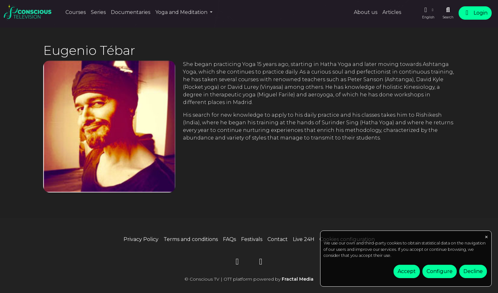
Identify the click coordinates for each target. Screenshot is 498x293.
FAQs (229, 239)
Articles (391, 12)
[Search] (448, 13)
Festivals (251, 239)
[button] (428, 13)
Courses (75, 12)
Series (98, 12)
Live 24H (303, 239)
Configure (440, 271)
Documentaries (130, 12)
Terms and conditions (191, 239)
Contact (277, 239)
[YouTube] (237, 263)
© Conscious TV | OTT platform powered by (249, 279)
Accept (407, 271)
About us (365, 12)
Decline (473, 271)
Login (475, 13)
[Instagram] (261, 263)
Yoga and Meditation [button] (182, 12)
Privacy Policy (141, 239)
